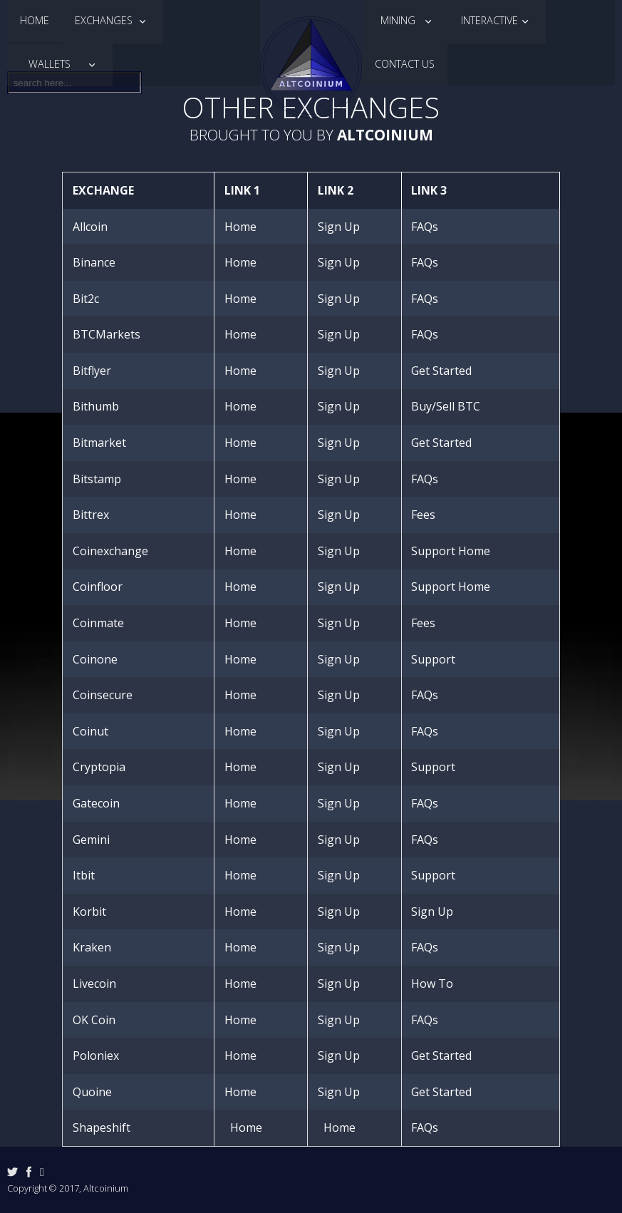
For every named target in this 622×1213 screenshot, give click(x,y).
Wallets (52, 64)
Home (34, 20)
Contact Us (405, 64)
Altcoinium (385, 135)
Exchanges (105, 20)
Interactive (489, 20)
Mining (398, 20)
